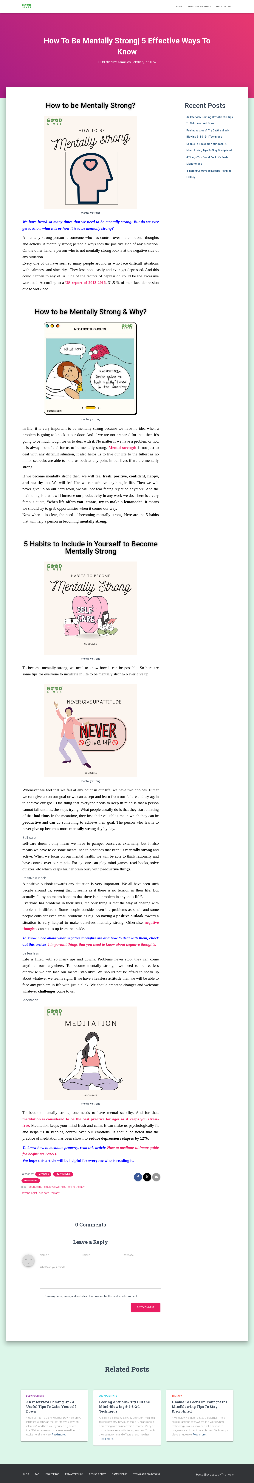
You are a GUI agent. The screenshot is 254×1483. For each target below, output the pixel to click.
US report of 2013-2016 (85, 282)
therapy (55, 1192)
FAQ (37, 1474)
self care (44, 1192)
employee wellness (55, 1186)
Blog (26, 1474)
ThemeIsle (227, 1474)
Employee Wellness (199, 6)
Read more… (59, 1434)
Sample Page (119, 1474)
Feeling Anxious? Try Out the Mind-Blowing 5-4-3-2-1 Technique (124, 1406)
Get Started (223, 6)
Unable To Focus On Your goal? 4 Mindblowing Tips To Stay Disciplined (199, 1406)
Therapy (177, 1396)
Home (179, 6)
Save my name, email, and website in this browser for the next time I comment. (91, 1296)
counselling (35, 1186)
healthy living (63, 1174)
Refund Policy (97, 1474)
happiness (43, 1174)
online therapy (76, 1186)
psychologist (29, 1192)
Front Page (52, 1474)
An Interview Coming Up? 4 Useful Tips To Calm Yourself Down (51, 1406)
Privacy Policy (74, 1474)
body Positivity (35, 1396)
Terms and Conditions (146, 1474)
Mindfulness (30, 1181)
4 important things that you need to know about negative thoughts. (101, 944)
